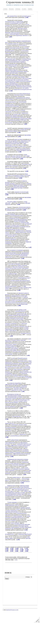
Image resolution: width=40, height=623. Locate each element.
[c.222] (25, 163)
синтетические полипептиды (16, 107)
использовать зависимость (19, 474)
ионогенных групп (23, 145)
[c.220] (21, 182)
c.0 (16, 572)
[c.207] (20, 37)
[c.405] (12, 561)
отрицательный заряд (22, 321)
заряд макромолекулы (26, 322)
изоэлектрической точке (11, 355)
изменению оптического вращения (21, 478)
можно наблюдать (15, 534)
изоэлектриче (9, 409)
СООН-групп (15, 122)
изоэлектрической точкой (16, 23)
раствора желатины (10, 188)
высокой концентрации (22, 291)
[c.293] (19, 139)
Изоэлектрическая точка (24, 409)
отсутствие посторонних (11, 143)
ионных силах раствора (11, 273)
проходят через (24, 80)
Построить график (12, 206)
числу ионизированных (14, 505)
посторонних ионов (10, 232)
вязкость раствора (19, 307)
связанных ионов (10, 334)
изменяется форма (21, 68)
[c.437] (17, 562)
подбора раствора (18, 279)
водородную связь (16, 539)
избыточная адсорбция (11, 332)
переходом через (18, 398)
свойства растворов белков (13, 80)
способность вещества (24, 86)
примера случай (23, 316)
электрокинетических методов (17, 233)
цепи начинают (15, 357)
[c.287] (14, 127)
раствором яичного (25, 491)
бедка (24, 61)
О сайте (25, 9)
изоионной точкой (15, 146)
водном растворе (10, 56)
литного (18, 520)
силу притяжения (14, 372)
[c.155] (28, 363)
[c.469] (27, 562)
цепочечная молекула (20, 383)
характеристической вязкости (13, 523)
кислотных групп (17, 359)
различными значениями (22, 212)
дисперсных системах (14, 404)
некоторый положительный (17, 325)
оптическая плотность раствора (18, 88)
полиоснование (25, 124)
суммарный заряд (10, 228)
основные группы (10, 106)
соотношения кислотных (11, 149)
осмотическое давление (16, 82)
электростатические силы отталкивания (21, 381)
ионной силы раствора (11, 258)
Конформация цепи (12, 469)
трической (12, 552)
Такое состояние (19, 61)
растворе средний (23, 286)
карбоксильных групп (24, 59)
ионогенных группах (24, 537)
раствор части (24, 333)
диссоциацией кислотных (15, 229)
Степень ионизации (12, 513)
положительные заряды (11, 121)
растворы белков (9, 49)
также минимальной (10, 452)
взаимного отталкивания (22, 75)
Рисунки (12, 9)
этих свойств (22, 89)
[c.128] (9, 156)
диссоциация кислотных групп (24, 375)
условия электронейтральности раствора (15, 152)
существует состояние (20, 502)
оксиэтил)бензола (23, 445)
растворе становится (10, 294)
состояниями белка (10, 502)
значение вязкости (16, 303)
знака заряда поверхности (19, 397)
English (30, 9)
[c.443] (14, 92)
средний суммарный (14, 218)
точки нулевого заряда (15, 550)
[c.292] (21, 203)
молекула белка (16, 60)
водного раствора (18, 142)
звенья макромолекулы (24, 95)
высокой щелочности (22, 309)
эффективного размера (16, 455)
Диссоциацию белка (12, 16)
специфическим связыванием (22, 230)
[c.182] (27, 563)
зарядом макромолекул (21, 236)
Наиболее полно (12, 495)
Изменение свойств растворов (13, 32)
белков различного (20, 181)
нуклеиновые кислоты (11, 103)
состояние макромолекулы (16, 336)
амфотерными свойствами (12, 394)
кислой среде (27, 498)
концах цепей (22, 111)
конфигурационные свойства (12, 516)
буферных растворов (23, 189)
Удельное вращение (10, 480)
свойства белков (15, 449)
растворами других (16, 50)
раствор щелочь (14, 337)
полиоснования (23, 103)
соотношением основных (18, 179)
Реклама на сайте (15, 622)
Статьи (6, 9)
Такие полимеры (9, 100)
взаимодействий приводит (21, 260)
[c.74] (22, 561)
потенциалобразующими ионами (13, 405)
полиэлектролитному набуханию (22, 535)
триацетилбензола (10, 433)
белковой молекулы (23, 366)
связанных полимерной (19, 330)
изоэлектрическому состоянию (15, 406)
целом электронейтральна (15, 61)
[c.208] (19, 312)
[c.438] (22, 562)
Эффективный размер (18, 463)
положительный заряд (14, 377)
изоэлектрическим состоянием (13, 63)
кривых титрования (23, 271)
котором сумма (24, 116)
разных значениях (17, 160)
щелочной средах (26, 16)
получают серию (21, 273)
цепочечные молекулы (11, 308)
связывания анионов (20, 318)
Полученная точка (26, 168)
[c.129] (7, 344)
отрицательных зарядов (20, 117)
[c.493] (26, 561)
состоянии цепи (23, 132)
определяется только (26, 143)
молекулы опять (24, 311)
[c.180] (17, 563)
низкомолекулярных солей (12, 154)
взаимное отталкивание (15, 462)
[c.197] (7, 563)
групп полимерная (10, 246)
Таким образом (22, 337)
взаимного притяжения (25, 71)
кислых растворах (19, 326)
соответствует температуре (13, 170)
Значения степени (10, 237)
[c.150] (7, 562)
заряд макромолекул (17, 293)
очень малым (19, 294)
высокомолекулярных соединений (19, 41)
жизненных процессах (13, 43)
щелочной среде (9, 501)
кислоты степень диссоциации (13, 386)
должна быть (16, 440)
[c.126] (7, 429)
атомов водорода (15, 538)
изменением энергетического (24, 453)
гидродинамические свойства (23, 99)
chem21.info (8, 622)
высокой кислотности (11, 309)
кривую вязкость (17, 487)
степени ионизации (17, 527)
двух (30, 480)
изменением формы (15, 34)
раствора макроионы (24, 496)
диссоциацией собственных (12, 145)
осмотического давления (19, 239)
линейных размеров (25, 519)
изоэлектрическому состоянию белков (15, 21)
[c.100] (21, 417)
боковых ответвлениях (11, 113)
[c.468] (27, 17)
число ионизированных (15, 503)
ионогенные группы (20, 48)
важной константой (22, 222)
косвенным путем (20, 235)
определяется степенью (23, 469)
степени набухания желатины (19, 161)
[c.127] (7, 253)
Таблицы (18, 9)
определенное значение (11, 116)
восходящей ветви (10, 546)
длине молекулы (21, 380)
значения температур (11, 172)
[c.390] (7, 561)
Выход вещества (17, 426)
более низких (11, 373)
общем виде (17, 53)
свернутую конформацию (12, 247)
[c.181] (23, 401)
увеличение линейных (11, 531)
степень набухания (14, 473)
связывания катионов (21, 341)
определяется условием (17, 399)
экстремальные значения (11, 81)
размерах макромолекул (17, 521)
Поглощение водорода (18, 437)
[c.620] (17, 561)
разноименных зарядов (11, 73)
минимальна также (14, 86)
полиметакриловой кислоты (17, 528)
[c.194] (25, 172)
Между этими (28, 501)
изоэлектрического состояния (21, 459)
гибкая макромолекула (11, 370)
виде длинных (9, 78)
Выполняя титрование (18, 272)
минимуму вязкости (12, 214)
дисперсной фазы (14, 412)
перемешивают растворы (25, 192)
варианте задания (10, 189)
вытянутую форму (13, 134)
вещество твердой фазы (16, 393)
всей (14, 366)
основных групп (22, 149)
